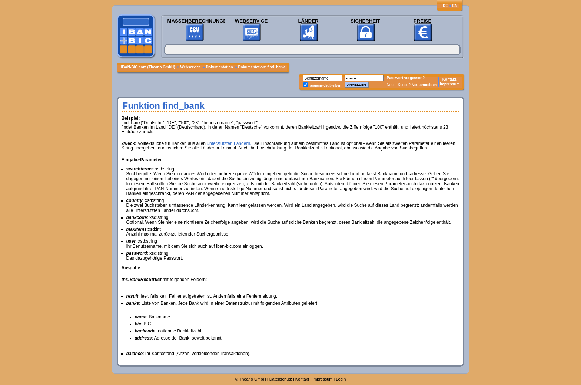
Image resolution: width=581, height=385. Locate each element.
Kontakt (302, 379)
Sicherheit (365, 21)
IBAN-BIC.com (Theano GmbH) (148, 67)
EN (455, 6)
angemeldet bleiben (325, 85)
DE (445, 6)
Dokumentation (220, 67)
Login (341, 379)
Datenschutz (280, 379)
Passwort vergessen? (406, 78)
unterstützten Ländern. (229, 143)
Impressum (449, 84)
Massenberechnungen (194, 21)
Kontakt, (449, 79)
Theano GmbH (252, 379)
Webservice (251, 21)
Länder (308, 21)
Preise (422, 21)
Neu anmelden (424, 85)
